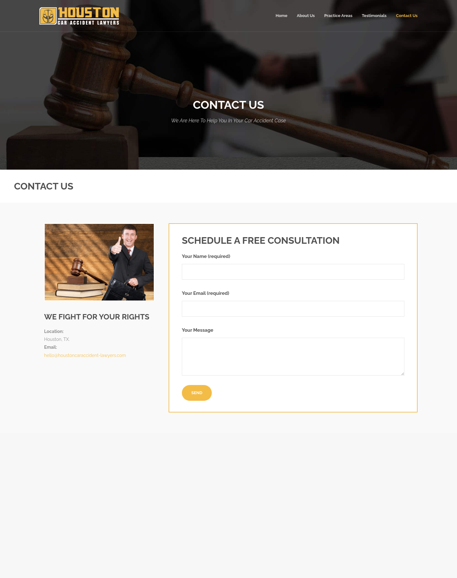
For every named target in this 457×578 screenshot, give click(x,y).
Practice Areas (338, 15)
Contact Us (407, 15)
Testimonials (374, 15)
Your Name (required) (293, 267)
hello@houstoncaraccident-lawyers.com (85, 355)
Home (281, 15)
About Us (306, 15)
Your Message (293, 351)
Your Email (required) (293, 303)
